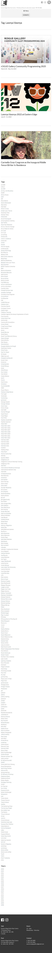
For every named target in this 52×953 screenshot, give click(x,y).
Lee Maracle (4, 555)
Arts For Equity (5, 246)
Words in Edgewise (6, 844)
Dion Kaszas (4, 342)
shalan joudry (4, 744)
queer (2, 708)
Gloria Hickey (4, 408)
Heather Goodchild (6, 420)
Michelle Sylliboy (5, 603)
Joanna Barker (5, 495)
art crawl (3, 230)
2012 (2, 897)
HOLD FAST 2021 (5, 436)
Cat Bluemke (4, 298)
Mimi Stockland (5, 609)
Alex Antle (4, 205)
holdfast (3, 448)
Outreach (3, 665)
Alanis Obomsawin (6, 203)
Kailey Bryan (4, 521)
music (2, 627)
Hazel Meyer (4, 416)
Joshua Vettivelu (5, 515)
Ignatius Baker (5, 458)
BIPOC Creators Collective (8, 266)
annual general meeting (7, 221)
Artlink (3, 244)
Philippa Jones (5, 685)
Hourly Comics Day (6, 454)
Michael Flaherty (5, 597)
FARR (2, 388)
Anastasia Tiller (5, 213)
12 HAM (3, 185)
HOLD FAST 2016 (5, 428)
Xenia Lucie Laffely (6, 852)
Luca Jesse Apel (5, 571)
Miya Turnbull (5, 615)
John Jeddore (4, 505)
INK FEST (3, 465)
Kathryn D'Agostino (6, 525)
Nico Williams (4, 651)
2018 (2, 885)
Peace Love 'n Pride (6, 679)
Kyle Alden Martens (6, 539)
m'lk (2, 575)
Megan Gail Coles (5, 589)
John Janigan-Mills (6, 503)
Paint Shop (4, 669)
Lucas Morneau (5, 573)
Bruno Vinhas (4, 278)
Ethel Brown (4, 370)
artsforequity (4, 248)
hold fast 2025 (5, 444)
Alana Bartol (4, 201)
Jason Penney (4, 481)
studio (2, 784)
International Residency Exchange (10, 467)
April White (4, 222)
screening (3, 742)
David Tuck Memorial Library (9, 336)
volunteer (3, 838)
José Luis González (6, 513)
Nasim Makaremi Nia (6, 637)
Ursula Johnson (5, 820)
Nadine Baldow (5, 629)
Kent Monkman (5, 533)
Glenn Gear (4, 406)
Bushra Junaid (5, 280)
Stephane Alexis (5, 776)
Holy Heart (4, 452)
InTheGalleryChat (6, 473)
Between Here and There (8, 262)
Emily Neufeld (5, 364)
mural (2, 625)
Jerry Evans (4, 489)
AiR (2, 199)
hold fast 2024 (5, 442)
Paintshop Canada (6, 671)
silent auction (4, 758)
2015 (2, 891)
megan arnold (5, 587)
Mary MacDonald (5, 583)
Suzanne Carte (5, 790)
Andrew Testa (5, 215)
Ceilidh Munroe (5, 302)
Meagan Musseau (5, 585)
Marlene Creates (5, 581)
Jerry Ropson (4, 491)
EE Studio (3, 354)
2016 (2, 889)
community (4, 320)
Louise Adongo (5, 565)
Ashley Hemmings (6, 250)
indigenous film (5, 463)
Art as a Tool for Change (7, 227)
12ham (3, 187)
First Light (4, 394)
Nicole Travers (5, 655)
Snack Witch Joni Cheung (8, 764)
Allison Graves (5, 209)
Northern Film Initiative (7, 657)
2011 (2, 899)
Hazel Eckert (4, 414)
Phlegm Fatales (5, 687)
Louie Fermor (4, 563)
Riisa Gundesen (5, 730)
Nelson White (4, 643)
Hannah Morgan (5, 412)
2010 (2, 901)
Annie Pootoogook (6, 219)
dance (2, 330)
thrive (2, 816)
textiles (3, 804)
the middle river (5, 810)
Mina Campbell (5, 611)
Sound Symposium (6, 766)
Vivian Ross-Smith (6, 836)
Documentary (5, 344)
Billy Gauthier (5, 264)
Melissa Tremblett (6, 593)
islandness (4, 477)
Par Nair (3, 675)
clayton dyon (4, 310)
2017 (2, 887)
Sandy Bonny (4, 740)
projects (3, 702)
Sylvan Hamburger (6, 792)
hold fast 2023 (5, 440)
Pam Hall (3, 673)
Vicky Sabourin (5, 826)
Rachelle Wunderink (6, 712)
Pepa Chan (4, 681)
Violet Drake (4, 832)
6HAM (2, 193)
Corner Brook (4, 324)
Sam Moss (3, 738)
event (2, 378)
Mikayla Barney (5, 605)
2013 (2, 895)
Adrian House (4, 195)
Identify (3, 455)
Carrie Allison (4, 296)
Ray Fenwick (4, 720)
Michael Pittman (5, 601)
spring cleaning (5, 772)
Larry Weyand (4, 551)
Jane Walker (4, 479)
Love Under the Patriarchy (8, 567)
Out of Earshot (5, 663)
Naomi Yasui (4, 633)
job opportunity (5, 499)
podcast (3, 692)
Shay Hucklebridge (6, 752)
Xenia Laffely (4, 850)
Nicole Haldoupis (5, 653)
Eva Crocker (4, 372)
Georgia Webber (5, 404)
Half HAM (3, 410)
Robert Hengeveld (6, 732)
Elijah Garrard (5, 356)
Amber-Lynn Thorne (6, 211)
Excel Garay (4, 382)
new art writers (5, 645)
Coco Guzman (4, 316)
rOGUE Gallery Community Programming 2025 (23, 66)
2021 (2, 879)
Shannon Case (5, 746)
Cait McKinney (5, 282)
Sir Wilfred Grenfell (6, 760)
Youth (2, 854)
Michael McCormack (6, 599)
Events (3, 380)
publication (4, 706)
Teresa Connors (5, 800)
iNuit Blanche (4, 475)
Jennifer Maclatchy (6, 487)
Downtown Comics (6, 348)
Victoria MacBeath (6, 828)
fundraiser (4, 396)
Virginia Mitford (5, 834)
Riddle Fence (4, 728)
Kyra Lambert (5, 545)
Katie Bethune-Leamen (7, 529)
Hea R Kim (4, 418)
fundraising (4, 398)
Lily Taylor (4, 559)
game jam (3, 400)
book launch (4, 274)
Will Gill (3, 842)
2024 (2, 873)
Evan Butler (4, 374)
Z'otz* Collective (5, 858)
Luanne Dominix (5, 569)
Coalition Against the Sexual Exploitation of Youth (14, 314)
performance (4, 683)
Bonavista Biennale (6, 272)
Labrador (3, 547)
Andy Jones (4, 217)
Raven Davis (4, 718)
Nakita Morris (4, 631)
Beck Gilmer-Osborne (7, 256)
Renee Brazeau (5, 722)
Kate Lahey (4, 523)
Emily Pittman (5, 366)
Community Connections (7, 322)
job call (3, 497)
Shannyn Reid (5, 748)
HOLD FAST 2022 (5, 438)
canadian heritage (6, 292)
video (2, 830)
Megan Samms (5, 591)
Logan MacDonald (6, 561)
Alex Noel (3, 207)
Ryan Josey (4, 736)
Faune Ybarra (4, 390)
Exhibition (4, 384)
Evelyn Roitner (5, 376)
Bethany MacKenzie (6, 260)
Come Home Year (6, 318)
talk (2, 796)
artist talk (4, 240)
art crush (3, 233)
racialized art (4, 714)
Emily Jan (3, 362)
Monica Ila (4, 623)
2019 (2, 883)
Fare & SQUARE (5, 386)
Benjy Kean (4, 258)
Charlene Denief (5, 306)
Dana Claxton (4, 328)
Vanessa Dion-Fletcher (7, 824)
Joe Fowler (4, 501)
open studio (4, 659)
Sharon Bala (4, 750)
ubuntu (3, 818)
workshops (4, 848)
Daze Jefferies (5, 340)
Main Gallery (4, 577)
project (3, 700)
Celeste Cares (4, 304)
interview (3, 471)
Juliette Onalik (5, 519)
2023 (2, 875)
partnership (4, 677)
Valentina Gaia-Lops (6, 822)
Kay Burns (4, 531)
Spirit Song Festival (6, 768)
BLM (2, 268)
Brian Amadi (4, 276)
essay (2, 368)
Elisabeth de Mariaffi (6, 358)
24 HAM (3, 189)
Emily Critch (4, 360)
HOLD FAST (4, 424)
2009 (2, 903)
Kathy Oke (4, 527)
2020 (2, 881)
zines (2, 860)
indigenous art (5, 460)
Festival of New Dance (7, 392)
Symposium (4, 794)
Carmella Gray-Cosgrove (7, 294)
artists (3, 242)
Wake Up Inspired (6, 840)
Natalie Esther (5, 639)
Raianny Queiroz (5, 716)
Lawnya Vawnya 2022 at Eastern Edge (19, 114)
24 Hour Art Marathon (7, 191)
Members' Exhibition (6, 595)
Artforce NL (4, 236)
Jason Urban (4, 483)
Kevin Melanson (5, 535)
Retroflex (3, 726)
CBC (2, 300)
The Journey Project (6, 808)
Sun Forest (4, 788)
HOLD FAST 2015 (5, 426)
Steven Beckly (5, 780)
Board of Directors (6, 270)
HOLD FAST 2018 (5, 432)
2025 (2, 871)
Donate (26, 15)
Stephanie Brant (5, 778)
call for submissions (6, 284)
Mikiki (2, 607)
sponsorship (4, 770)
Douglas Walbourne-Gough (8, 346)
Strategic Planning (6, 782)
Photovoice (4, 688)
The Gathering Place (6, 806)
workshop (3, 846)
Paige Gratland (5, 667)
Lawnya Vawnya (5, 553)
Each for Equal (5, 352)
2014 (2, 893)
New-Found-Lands (6, 647)
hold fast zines (5, 446)
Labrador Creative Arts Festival (9, 549)
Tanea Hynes (4, 798)
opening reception (6, 661)
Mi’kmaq (3, 617)
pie (2, 691)
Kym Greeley (4, 543)
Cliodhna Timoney (6, 312)
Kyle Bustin (4, 541)
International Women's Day (8, 469)
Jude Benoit (4, 517)
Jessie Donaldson (5, 493)
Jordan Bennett (5, 511)
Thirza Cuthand (5, 814)
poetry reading (5, 696)
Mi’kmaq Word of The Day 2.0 (9, 619)
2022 (2, 877)
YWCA (2, 856)
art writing (4, 234)
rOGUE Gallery (5, 734)
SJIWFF (3, 762)
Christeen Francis (6, 308)
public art (3, 704)
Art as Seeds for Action (7, 228)
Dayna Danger (5, 338)
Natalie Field (4, 641)
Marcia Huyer (4, 579)
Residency (4, 724)
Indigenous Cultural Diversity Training (11, 461)
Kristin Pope (4, 537)
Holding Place (5, 449)
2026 (2, 869)
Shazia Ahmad (5, 754)
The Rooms (4, 812)
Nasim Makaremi (5, 635)
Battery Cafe (4, 254)
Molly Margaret (5, 621)
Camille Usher (5, 288)
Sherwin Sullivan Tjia (6, 756)
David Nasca (4, 334)
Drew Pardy (4, 350)
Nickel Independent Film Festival (10, 649)
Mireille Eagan (5, 613)
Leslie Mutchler (5, 557)
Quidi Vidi (3, 710)
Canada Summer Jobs (7, 290)
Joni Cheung (4, 509)
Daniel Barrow (5, 332)
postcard (3, 698)
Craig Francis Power (6, 326)
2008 (2, 905)
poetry (3, 694)
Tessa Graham (5, 802)
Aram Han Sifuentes (6, 224)
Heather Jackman (6, 422)
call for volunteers (6, 286)
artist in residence (6, 238)
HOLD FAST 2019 (5, 434)
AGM (2, 197)
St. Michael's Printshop (7, 774)
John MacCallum (5, 507)
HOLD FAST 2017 (5, 430)
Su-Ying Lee (4, 786)
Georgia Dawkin (5, 402)
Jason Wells (4, 485)
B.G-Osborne (4, 252)
